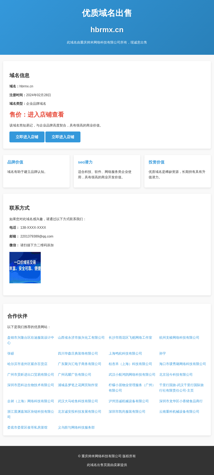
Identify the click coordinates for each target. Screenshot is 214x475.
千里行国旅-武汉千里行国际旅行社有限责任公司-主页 (181, 387)
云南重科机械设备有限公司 (179, 411)
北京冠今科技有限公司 (176, 374)
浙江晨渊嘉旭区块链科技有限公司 (30, 414)
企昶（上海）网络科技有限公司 (30, 401)
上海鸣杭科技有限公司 (125, 353)
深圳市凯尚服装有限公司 (127, 411)
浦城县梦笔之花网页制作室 (78, 385)
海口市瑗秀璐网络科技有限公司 (182, 364)
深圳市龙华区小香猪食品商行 (181, 401)
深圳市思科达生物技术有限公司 (30, 385)
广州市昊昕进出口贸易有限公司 (30, 374)
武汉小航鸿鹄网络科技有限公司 (132, 374)
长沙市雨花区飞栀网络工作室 (130, 337)
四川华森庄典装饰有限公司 (78, 353)
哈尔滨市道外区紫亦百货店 (27, 364)
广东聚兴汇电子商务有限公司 (79, 364)
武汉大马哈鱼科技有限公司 (78, 401)
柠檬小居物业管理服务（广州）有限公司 (132, 387)
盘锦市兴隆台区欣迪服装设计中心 (30, 340)
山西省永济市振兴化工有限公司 (81, 337)
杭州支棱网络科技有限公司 (179, 337)
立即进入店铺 (27, 137)
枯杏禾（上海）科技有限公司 (130, 364)
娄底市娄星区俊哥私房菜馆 (27, 427)
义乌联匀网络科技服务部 (76, 427)
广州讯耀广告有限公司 (74, 374)
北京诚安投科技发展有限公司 (79, 411)
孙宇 (162, 353)
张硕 (10, 353)
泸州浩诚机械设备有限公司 (129, 401)
